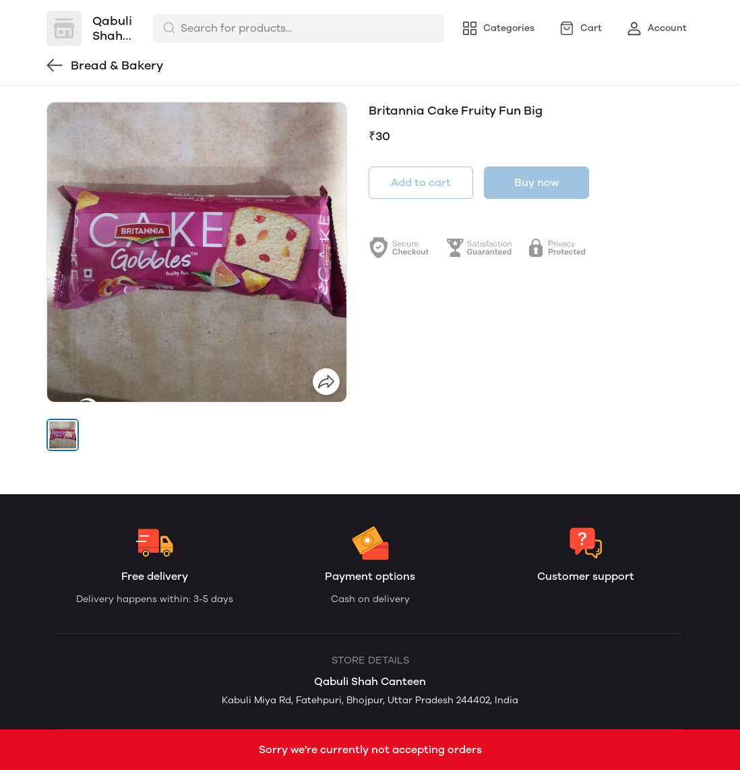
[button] (63, 435)
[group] (196, 252)
